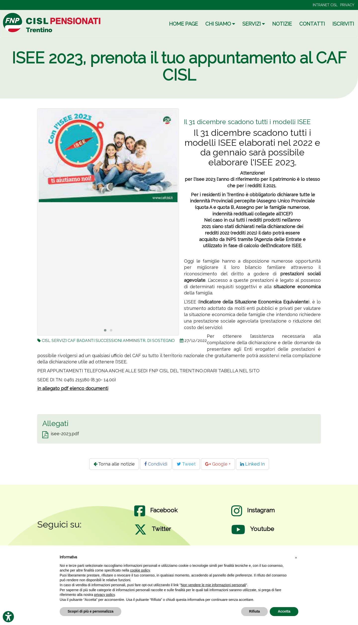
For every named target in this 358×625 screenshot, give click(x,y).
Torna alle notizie (114, 464)
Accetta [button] (284, 611)
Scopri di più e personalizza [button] (90, 611)
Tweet (186, 464)
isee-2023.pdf (65, 433)
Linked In (252, 464)
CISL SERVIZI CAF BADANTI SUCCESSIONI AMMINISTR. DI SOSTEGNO (108, 340)
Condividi (155, 464)
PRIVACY (347, 5)
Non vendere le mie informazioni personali (213, 585)
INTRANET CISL (325, 5)
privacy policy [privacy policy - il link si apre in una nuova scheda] (104, 595)
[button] (296, 557)
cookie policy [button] (140, 570)
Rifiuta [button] (254, 611)
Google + (218, 464)
